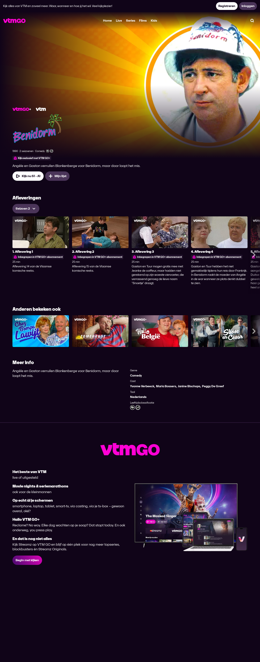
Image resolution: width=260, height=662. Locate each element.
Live (119, 20)
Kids (154, 20)
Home (107, 20)
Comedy (136, 375)
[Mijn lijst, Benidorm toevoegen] (57, 176)
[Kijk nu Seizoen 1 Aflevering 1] (28, 176)
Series (130, 20)
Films (143, 20)
